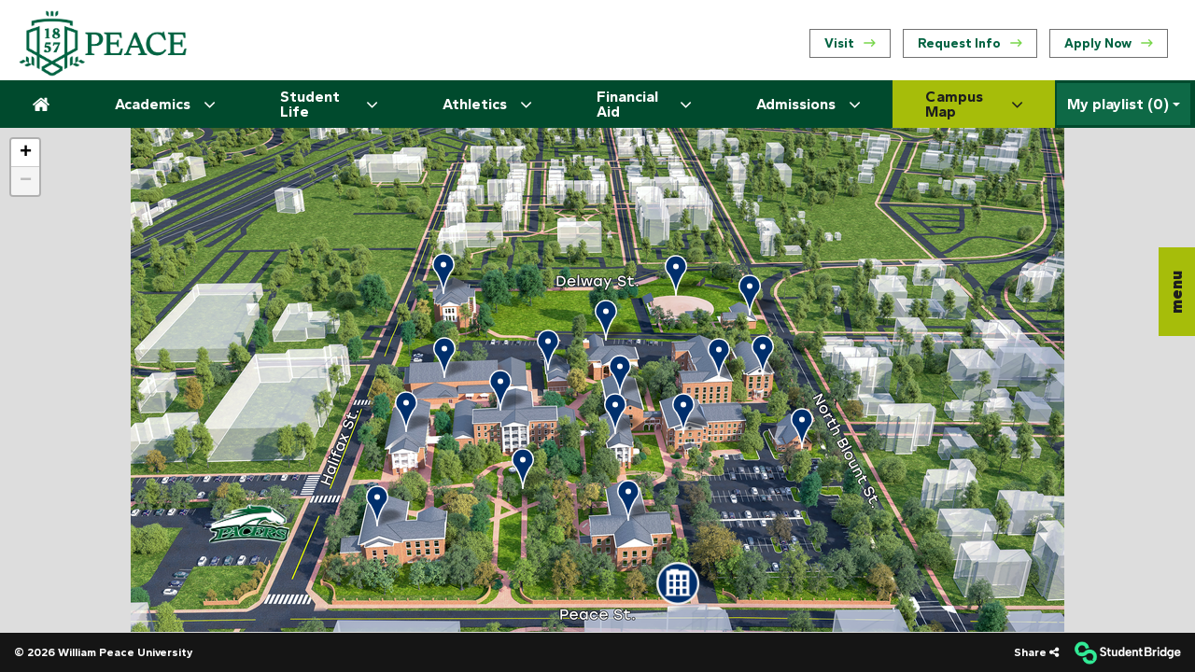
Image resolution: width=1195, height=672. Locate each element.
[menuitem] (103, 43)
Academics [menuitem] (165, 104)
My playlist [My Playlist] (1118, 104)
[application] (597, 380)
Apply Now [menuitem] (1108, 43)
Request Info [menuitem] (970, 43)
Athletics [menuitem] (487, 104)
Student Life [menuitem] (328, 104)
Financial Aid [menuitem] (644, 104)
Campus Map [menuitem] (973, 104)
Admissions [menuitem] (808, 104)
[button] (1177, 291)
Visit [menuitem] (850, 43)
